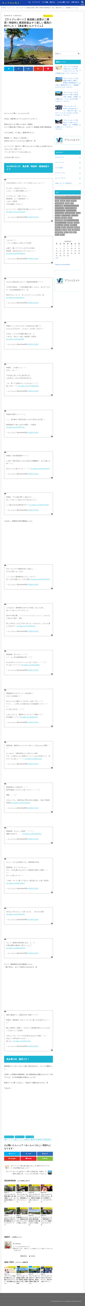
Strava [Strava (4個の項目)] (68, 201)
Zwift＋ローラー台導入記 (63, 183)
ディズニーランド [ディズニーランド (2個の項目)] (71, 210)
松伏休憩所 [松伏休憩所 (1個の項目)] (70, 227)
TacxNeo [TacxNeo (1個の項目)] (73, 201)
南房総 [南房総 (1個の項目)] (70, 217)
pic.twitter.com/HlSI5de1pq (15, 297)
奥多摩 (34, 1139)
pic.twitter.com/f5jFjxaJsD (33, 759)
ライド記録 (45, 2)
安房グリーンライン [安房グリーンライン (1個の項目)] (60, 222)
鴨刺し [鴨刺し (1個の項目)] (62, 234)
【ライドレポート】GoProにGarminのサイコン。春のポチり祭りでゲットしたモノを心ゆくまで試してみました (67, 110)
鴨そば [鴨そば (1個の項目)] (57, 234)
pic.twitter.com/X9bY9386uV (15, 253)
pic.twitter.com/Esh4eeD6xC (32, 834)
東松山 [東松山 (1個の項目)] (63, 227)
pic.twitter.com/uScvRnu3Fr (15, 914)
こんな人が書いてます (63, 2)
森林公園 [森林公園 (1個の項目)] (77, 227)
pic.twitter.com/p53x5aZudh (20, 803)
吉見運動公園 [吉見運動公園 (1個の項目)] (58, 220)
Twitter (32, 1256)
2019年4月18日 (33, 217)
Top (29, 2)
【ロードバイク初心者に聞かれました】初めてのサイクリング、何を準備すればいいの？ (66, 70)
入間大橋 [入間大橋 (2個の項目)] (57, 217)
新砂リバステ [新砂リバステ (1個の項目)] (58, 225)
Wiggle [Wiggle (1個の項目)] (67, 203)
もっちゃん (17, 1243)
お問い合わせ (75, 2)
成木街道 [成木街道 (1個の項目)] (76, 222)
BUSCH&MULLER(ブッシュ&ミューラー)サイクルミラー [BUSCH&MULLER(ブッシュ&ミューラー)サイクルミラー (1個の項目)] (67, 197)
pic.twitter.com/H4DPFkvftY (15, 427)
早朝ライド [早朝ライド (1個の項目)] (73, 225)
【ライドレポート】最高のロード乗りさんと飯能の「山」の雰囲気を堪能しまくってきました (66, 124)
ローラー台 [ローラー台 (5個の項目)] (75, 215)
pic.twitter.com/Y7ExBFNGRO (28, 386)
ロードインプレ (60, 173)
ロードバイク (36, 2)
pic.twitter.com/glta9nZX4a (29, 717)
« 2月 (56, 258)
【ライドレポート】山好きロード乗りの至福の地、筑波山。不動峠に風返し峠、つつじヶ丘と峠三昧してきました (67, 96)
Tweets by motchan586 (62, 264)
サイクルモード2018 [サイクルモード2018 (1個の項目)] (70, 208)
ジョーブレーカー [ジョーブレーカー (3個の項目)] (60, 210)
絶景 (28, 1139)
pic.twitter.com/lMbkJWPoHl (15, 948)
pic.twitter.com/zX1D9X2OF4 (40, 579)
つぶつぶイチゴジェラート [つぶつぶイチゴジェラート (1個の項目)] (71, 205)
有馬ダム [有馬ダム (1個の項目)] (57, 227)
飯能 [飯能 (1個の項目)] (71, 232)
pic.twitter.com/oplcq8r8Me (30, 665)
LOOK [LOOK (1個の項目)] (57, 201)
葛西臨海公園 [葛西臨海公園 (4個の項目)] (75, 230)
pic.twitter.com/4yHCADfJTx (40, 468)
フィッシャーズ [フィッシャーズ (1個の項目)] (59, 213)
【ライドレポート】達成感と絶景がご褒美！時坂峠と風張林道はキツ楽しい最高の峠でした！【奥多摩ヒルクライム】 (67, 82)
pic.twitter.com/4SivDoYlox (22, 1041)
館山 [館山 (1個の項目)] (75, 232)
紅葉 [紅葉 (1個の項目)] (69, 230)
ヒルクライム (9, 1136)
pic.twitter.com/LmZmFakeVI (16, 212)
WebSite (23, 1256)
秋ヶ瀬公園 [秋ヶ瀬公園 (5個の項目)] (58, 230)
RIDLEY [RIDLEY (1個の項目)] (62, 201)
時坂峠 (41, 1139)
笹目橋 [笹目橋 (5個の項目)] (64, 230)
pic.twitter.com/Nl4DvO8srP (15, 883)
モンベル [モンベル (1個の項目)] (57, 215)
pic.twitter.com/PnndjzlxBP (15, 339)
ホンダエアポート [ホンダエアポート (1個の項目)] (70, 213)
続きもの (52, 2)
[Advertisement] (28, 92)
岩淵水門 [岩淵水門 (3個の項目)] (70, 222)
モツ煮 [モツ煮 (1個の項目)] (78, 213)
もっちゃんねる (65, 1301)
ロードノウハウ (60, 178)
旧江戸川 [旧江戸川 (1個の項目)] (66, 225)
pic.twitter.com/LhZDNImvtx (26, 626)
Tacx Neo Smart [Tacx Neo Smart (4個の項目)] (59, 203)
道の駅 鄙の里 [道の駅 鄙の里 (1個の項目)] (59, 232)
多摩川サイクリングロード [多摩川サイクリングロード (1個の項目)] (71, 220)
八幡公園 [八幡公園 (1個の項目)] (64, 217)
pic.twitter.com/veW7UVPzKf (39, 505)
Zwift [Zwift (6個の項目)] (72, 203)
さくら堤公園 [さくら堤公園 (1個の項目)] (58, 205)
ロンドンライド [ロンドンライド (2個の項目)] (66, 215)
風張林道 (48, 1139)
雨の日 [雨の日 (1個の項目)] (66, 232)
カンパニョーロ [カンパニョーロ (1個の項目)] (59, 208)
